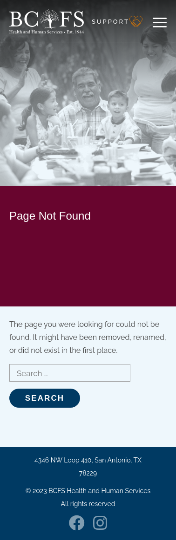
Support (110, 21)
